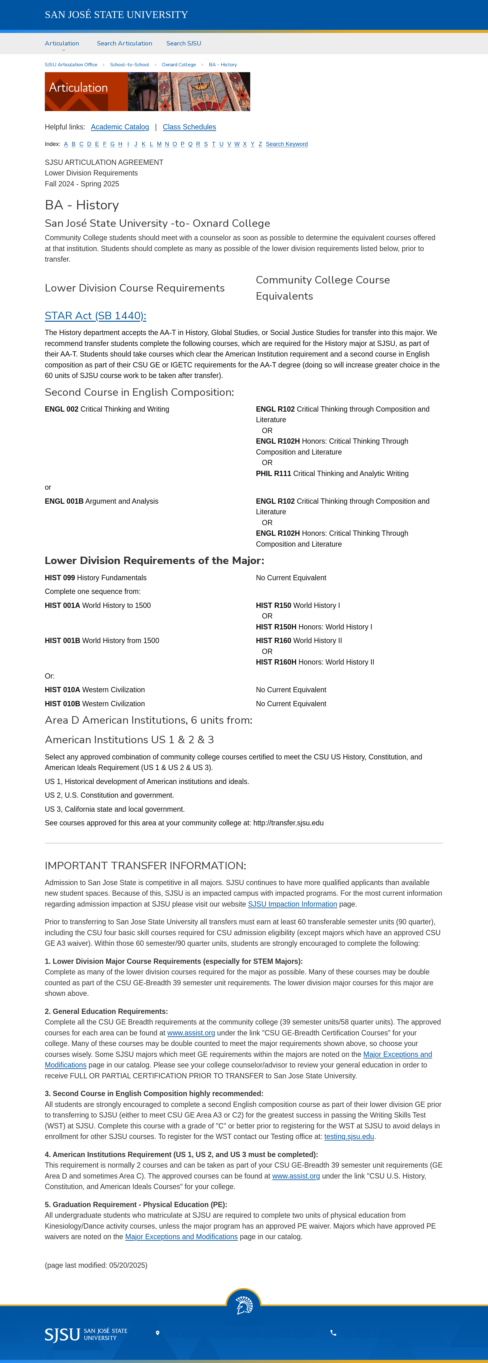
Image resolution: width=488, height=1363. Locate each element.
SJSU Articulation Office (71, 64)
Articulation (62, 43)
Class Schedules (189, 127)
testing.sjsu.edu (349, 1136)
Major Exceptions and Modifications (181, 1237)
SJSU (116, 14)
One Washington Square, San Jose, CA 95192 (239, 1333)
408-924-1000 (365, 1333)
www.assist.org (191, 1033)
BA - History (223, 64)
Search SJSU (184, 43)
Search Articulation (124, 43)
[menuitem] (64, 43)
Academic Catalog (120, 127)
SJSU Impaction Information (292, 904)
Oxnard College (179, 64)
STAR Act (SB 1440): (95, 315)
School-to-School (129, 64)
